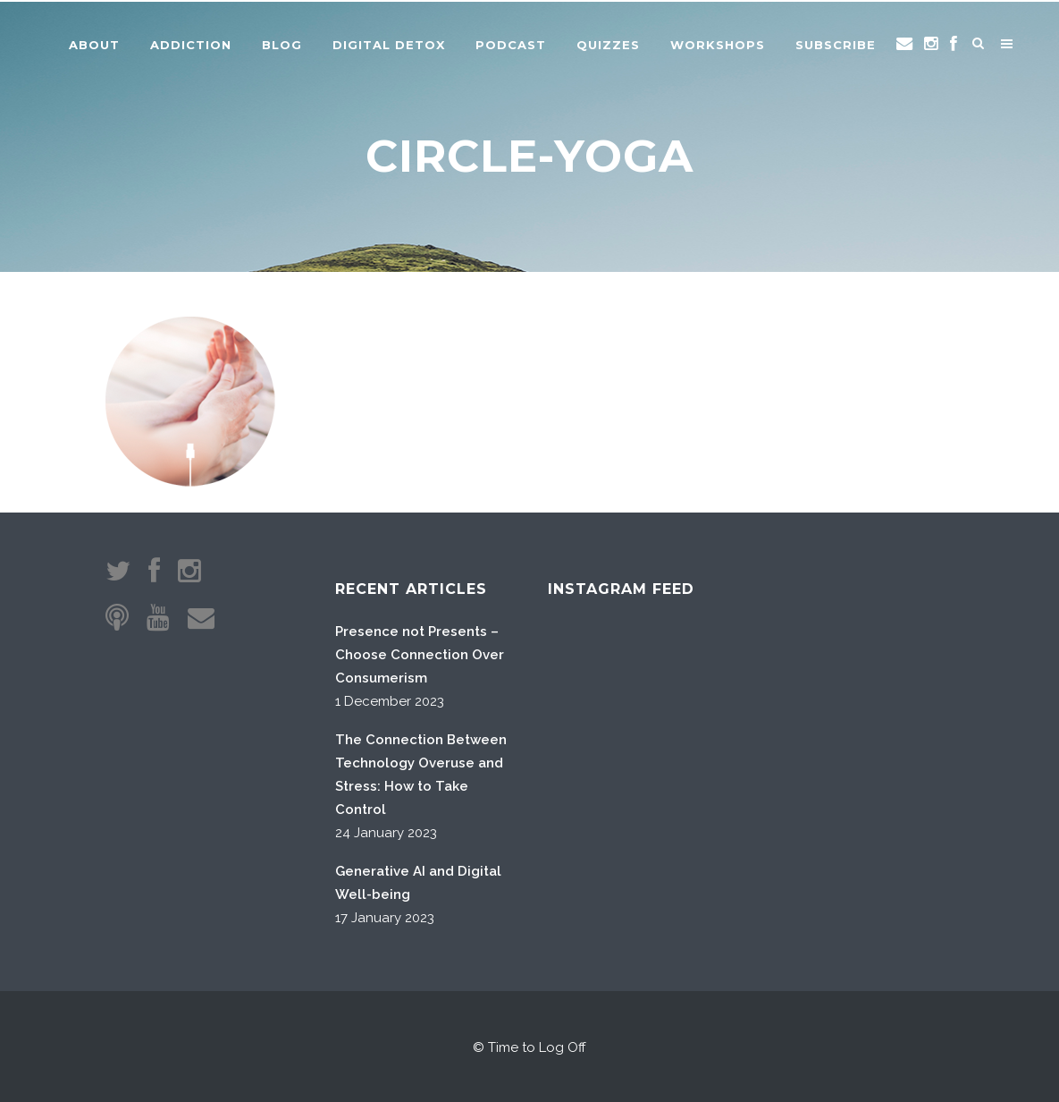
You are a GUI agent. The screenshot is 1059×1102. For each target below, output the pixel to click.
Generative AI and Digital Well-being (418, 883)
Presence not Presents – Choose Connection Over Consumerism (419, 654)
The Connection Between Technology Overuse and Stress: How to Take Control (421, 775)
